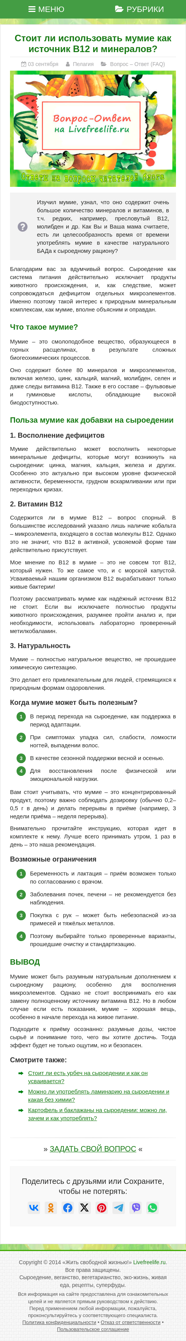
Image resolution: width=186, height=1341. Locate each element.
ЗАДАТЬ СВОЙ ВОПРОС (93, 1149)
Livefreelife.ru (149, 1262)
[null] (34, 1208)
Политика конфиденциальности (59, 1322)
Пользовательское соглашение (93, 1329)
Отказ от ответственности (131, 1322)
